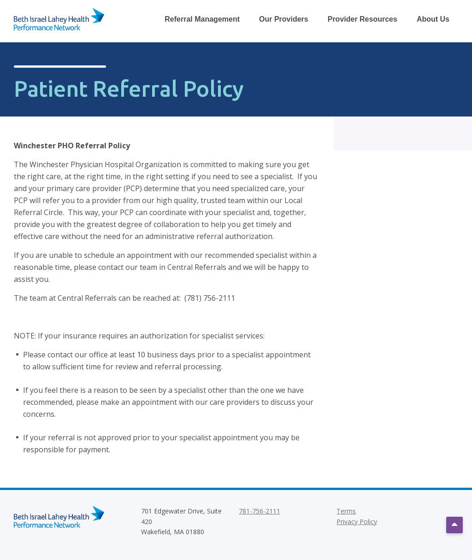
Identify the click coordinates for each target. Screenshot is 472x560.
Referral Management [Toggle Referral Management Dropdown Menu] (202, 19)
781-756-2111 (259, 511)
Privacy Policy (356, 521)
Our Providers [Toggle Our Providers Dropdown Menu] (283, 19)
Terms (346, 511)
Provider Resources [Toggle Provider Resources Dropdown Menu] (362, 19)
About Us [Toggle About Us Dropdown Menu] (433, 19)
